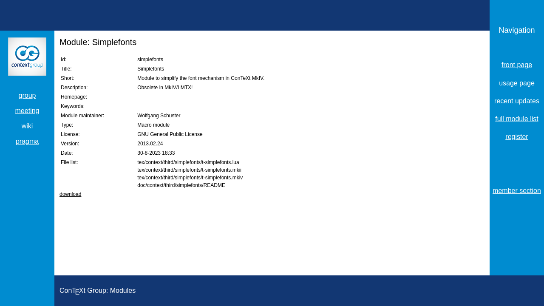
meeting (27, 110)
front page (517, 64)
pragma (27, 141)
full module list (516, 118)
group (27, 95)
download (70, 194)
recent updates (516, 101)
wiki (27, 126)
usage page (517, 83)
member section (517, 190)
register (516, 136)
